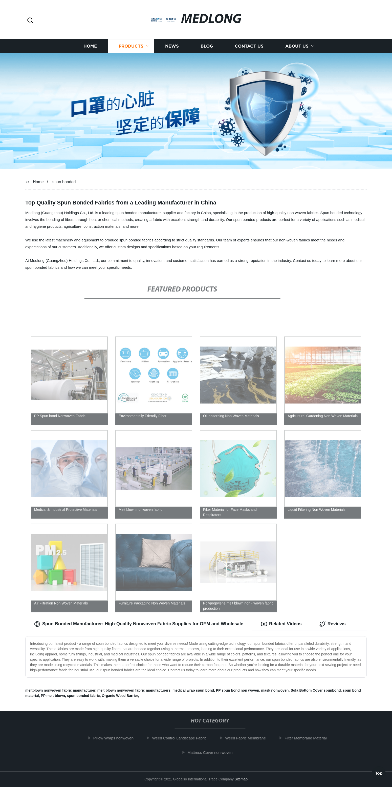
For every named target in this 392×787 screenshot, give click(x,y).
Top (379, 773)
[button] (30, 21)
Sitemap (241, 779)
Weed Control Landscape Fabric (183, 738)
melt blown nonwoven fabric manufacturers (133, 690)
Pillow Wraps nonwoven (117, 738)
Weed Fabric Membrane (249, 738)
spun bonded (64, 182)
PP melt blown (53, 696)
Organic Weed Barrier (120, 696)
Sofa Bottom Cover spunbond (316, 690)
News (172, 46)
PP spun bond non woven (237, 690)
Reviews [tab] (332, 624)
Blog (207, 46)
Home (90, 46)
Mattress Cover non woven (213, 752)
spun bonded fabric (83, 696)
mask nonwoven (275, 690)
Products (131, 46)
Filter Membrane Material (309, 738)
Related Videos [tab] (281, 624)
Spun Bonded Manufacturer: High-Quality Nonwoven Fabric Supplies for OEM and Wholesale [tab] (138, 624)
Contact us (249, 46)
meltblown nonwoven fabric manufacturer (60, 690)
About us (297, 46)
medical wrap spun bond (193, 690)
